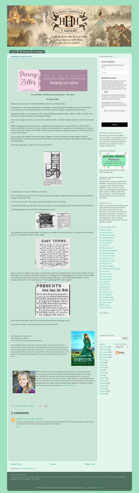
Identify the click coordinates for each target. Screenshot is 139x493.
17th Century (103, 349)
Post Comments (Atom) (27, 468)
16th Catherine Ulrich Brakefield (109, 269)
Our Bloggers (38, 52)
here (114, 146)
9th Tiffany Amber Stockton (108, 250)
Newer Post (16, 464)
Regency (102, 380)
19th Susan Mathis (105, 276)
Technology (103, 383)
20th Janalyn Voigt (105, 279)
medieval (102, 393)
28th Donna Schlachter (106, 300)
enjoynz (86, 487)
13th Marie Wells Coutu (107, 261)
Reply (18, 427)
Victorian (102, 388)
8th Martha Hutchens (106, 248)
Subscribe (114, 124)
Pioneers (102, 378)
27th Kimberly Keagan (106, 297)
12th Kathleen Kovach (106, 258)
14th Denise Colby (105, 263)
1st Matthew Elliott (105, 230)
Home (13, 52)
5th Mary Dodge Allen (106, 240)
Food (101, 370)
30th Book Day (104, 305)
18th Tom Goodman (105, 274)
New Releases (24, 52)
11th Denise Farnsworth (107, 256)
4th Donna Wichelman (106, 237)
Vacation (102, 386)
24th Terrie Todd (104, 289)
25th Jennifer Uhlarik (106, 292)
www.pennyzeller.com (68, 385)
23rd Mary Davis (104, 287)
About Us (102, 360)
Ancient (101, 362)
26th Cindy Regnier (105, 294)
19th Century (103, 355)
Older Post (89, 464)
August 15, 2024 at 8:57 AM (33, 419)
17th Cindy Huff (104, 271)
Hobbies (102, 373)
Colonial (102, 365)
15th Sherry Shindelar (106, 266)
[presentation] (113, 117)
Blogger (100, 487)
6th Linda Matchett (105, 243)
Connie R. (19, 419)
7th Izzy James (104, 245)
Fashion (102, 367)
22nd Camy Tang (104, 284)
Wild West (102, 391)
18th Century (103, 352)
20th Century (103, 357)
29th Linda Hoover (105, 302)
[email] (115, 72)
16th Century (103, 347)
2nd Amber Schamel (106, 232)
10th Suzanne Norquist (106, 253)
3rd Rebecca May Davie (107, 235)
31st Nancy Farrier (105, 307)
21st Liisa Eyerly (104, 282)
